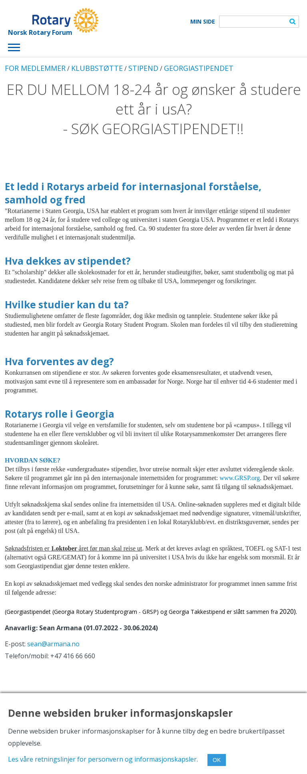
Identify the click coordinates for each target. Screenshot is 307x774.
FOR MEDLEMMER (35, 68)
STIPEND (143, 68)
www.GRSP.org (239, 477)
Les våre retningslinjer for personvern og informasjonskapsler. (103, 759)
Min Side (202, 21)
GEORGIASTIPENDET (198, 68)
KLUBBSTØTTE (97, 68)
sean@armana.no (53, 643)
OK (217, 760)
